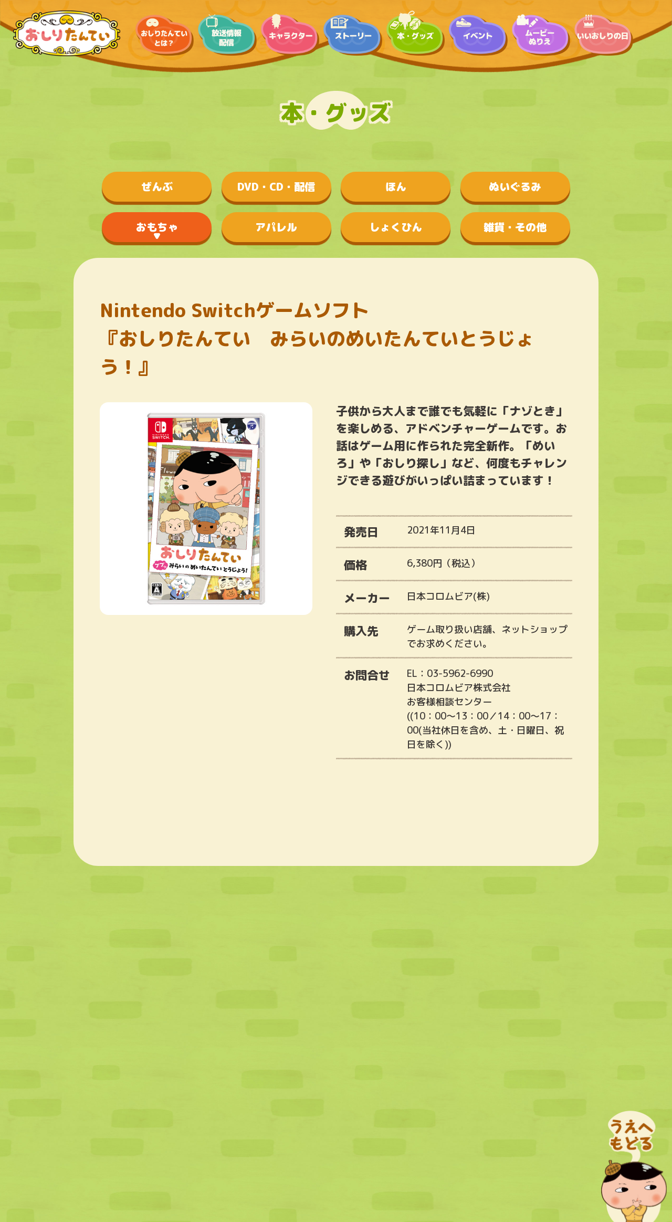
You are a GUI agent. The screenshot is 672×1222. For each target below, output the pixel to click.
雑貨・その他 (515, 227)
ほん (395, 186)
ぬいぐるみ (515, 186)
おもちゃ (157, 227)
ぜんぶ (157, 186)
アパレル (276, 227)
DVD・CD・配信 (276, 186)
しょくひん (396, 227)
